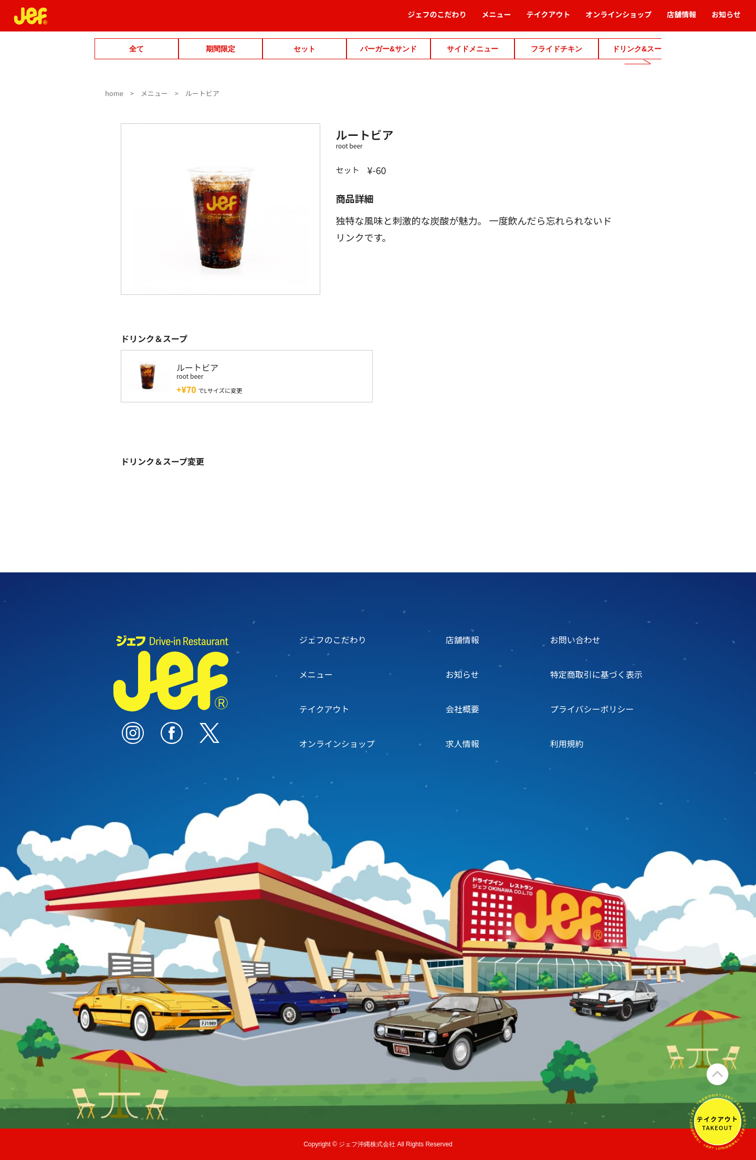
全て (136, 49)
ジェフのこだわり (437, 19)
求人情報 (462, 743)
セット (304, 49)
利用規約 (567, 743)
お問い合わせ (575, 639)
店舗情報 (681, 19)
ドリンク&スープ (640, 49)
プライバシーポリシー (592, 709)
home (114, 93)
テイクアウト (549, 19)
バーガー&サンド (388, 49)
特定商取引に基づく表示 (596, 674)
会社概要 (462, 709)
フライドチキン (556, 49)
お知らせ (726, 19)
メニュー (496, 19)
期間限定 (220, 49)
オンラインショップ (618, 19)
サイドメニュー (472, 49)
